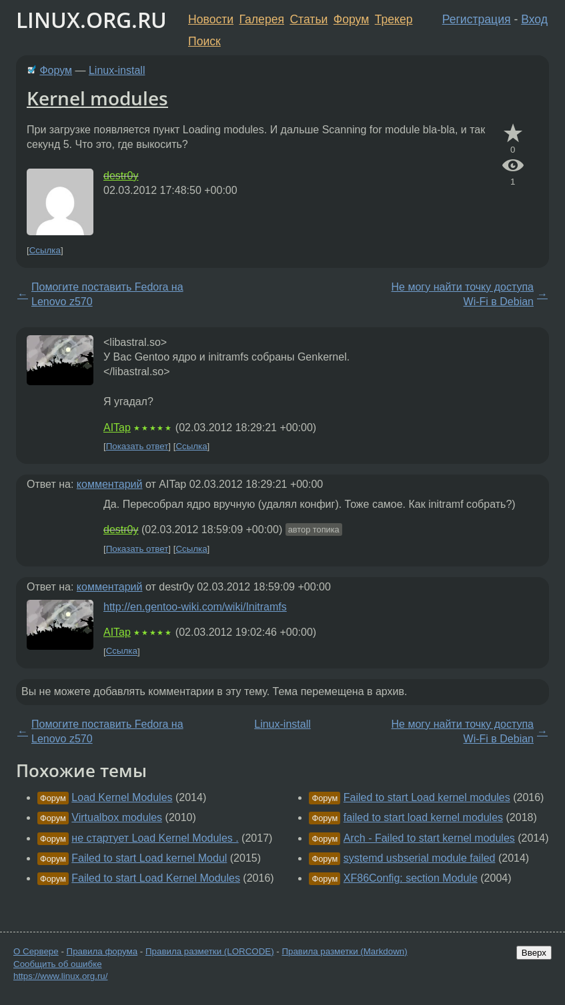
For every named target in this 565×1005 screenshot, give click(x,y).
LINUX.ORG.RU (91, 19)
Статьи (309, 19)
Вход (534, 19)
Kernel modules (97, 98)
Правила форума (102, 951)
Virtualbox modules (116, 817)
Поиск (204, 41)
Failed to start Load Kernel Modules (155, 878)
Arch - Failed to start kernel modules (429, 838)
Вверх (534, 953)
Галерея (261, 19)
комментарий (110, 484)
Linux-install (117, 70)
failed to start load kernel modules (423, 817)
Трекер (394, 19)
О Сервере (36, 951)
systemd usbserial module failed (420, 858)
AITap (117, 427)
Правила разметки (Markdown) (344, 951)
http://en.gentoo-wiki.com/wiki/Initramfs (195, 606)
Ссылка (45, 250)
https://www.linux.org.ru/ (60, 976)
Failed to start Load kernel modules (427, 797)
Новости (210, 19)
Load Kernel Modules (121, 797)
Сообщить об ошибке (57, 964)
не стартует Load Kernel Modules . (154, 838)
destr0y (120, 175)
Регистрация (476, 19)
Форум (351, 19)
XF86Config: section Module (411, 878)
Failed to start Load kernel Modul (149, 858)
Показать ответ (137, 446)
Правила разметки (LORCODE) (209, 951)
